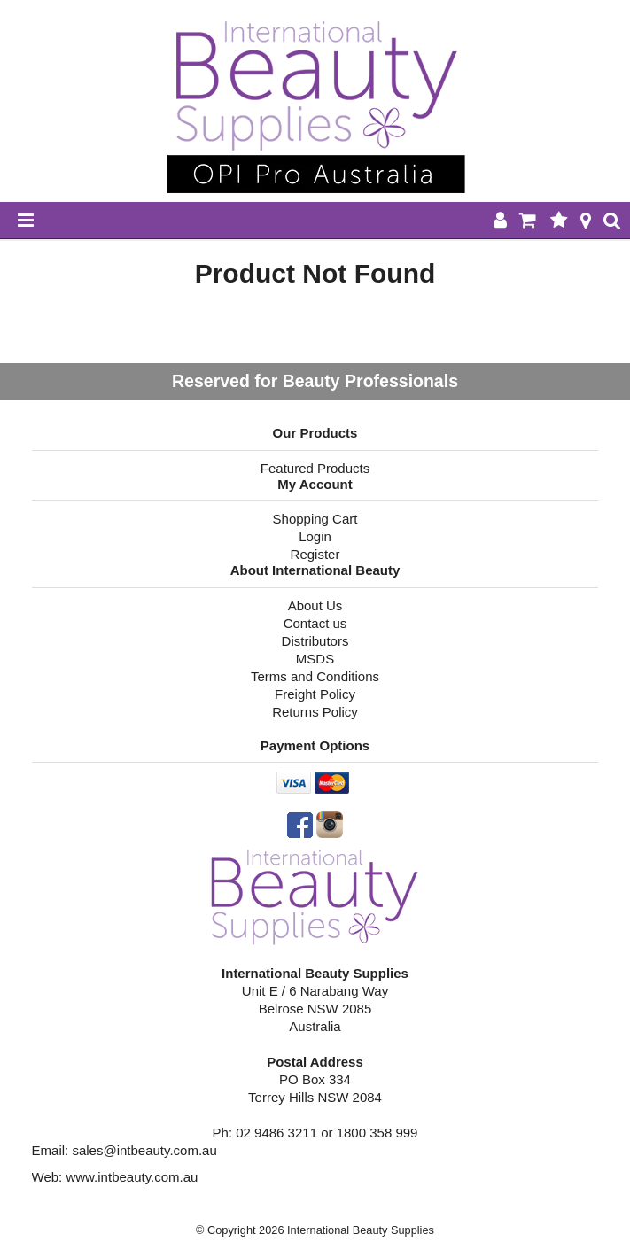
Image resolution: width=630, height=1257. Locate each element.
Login (315, 536)
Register (315, 554)
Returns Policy (315, 711)
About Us (315, 605)
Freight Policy (315, 694)
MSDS (315, 658)
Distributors (315, 640)
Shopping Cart (315, 518)
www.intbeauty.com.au (132, 1176)
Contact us (315, 623)
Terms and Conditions (315, 676)
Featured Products (315, 468)
